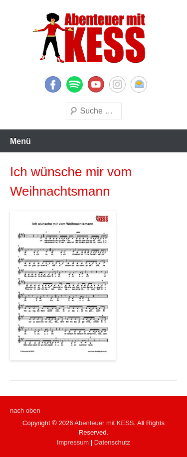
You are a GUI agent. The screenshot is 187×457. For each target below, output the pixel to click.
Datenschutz (112, 442)
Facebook (53, 84)
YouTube (96, 84)
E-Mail (139, 84)
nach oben (25, 410)
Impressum (73, 442)
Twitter (74, 84)
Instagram (117, 84)
